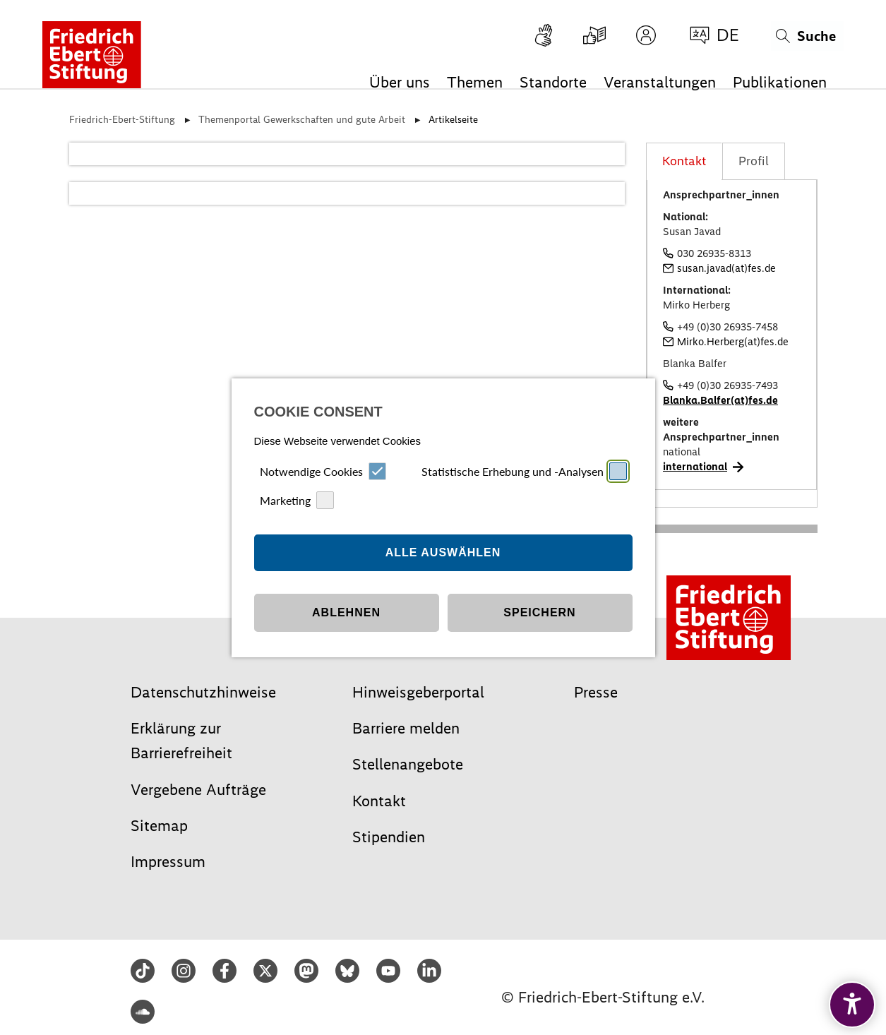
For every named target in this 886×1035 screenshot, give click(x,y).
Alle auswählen (443, 520)
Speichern (539, 580)
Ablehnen (346, 580)
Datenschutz (465, 661)
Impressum (417, 661)
